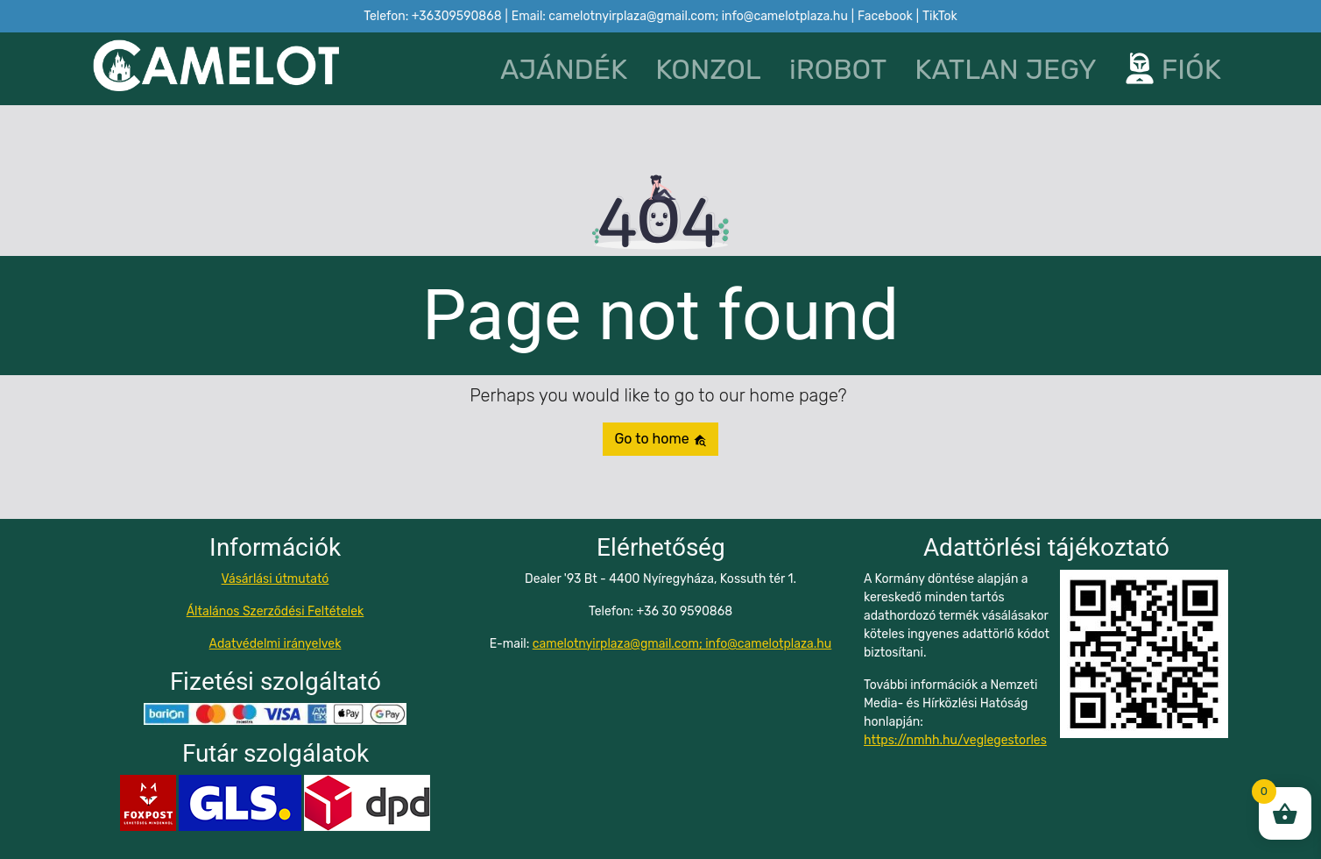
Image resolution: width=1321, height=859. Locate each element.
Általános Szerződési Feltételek (275, 611)
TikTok (939, 16)
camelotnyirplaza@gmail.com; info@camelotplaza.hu (682, 643)
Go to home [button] (660, 438)
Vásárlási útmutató (275, 578)
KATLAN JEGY (1006, 69)
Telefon (432, 16)
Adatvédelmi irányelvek (275, 643)
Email (680, 16)
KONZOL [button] (708, 69)
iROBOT (838, 69)
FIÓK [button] (1173, 69)
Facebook (885, 16)
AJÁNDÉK (563, 69)
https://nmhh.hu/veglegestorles (955, 740)
